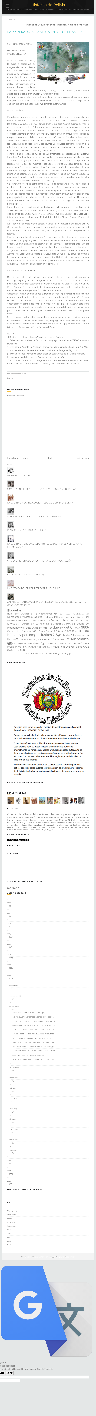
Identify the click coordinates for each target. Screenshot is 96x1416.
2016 (10, 1181)
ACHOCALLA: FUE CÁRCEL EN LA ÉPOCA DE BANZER (34, 516)
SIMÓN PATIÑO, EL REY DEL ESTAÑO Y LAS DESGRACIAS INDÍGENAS (41, 489)
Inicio (50, 458)
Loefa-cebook (70, 1257)
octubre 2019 (15, 1006)
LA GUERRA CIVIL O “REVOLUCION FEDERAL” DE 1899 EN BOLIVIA (40, 503)
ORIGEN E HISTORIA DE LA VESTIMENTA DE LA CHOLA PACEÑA (39, 561)
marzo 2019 (14, 1129)
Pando (63, 643)
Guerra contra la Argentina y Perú (53, 624)
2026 (10, 903)
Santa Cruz (82, 646)
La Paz (11, 820)
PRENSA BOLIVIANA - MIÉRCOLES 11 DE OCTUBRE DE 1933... (34, 1047)
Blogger (67, 653)
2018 (10, 1160)
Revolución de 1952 (60, 647)
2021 (10, 954)
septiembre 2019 (16, 1067)
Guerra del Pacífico (19, 631)
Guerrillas (77, 631)
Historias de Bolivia (48, 5)
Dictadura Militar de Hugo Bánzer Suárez (64, 617)
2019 (10, 975)
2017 (10, 1171)
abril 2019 (13, 1119)
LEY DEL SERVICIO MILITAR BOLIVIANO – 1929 (29, 1013)
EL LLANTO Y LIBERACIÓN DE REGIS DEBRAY (29, 1055)
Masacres (58, 639)
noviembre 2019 (16, 996)
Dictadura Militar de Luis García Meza (26, 620)
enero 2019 (14, 1150)
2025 (10, 913)
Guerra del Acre (39, 628)
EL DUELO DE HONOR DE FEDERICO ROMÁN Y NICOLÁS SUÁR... (35, 1021)
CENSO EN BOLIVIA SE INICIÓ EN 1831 (26, 574)
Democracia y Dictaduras (22, 616)
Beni (9, 613)
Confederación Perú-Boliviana (72, 614)
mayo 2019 (14, 1109)
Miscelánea (80, 639)
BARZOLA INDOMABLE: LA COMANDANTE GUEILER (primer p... (35, 1042)
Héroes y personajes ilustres (29, 635)
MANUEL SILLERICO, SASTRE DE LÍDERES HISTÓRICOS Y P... (34, 1017)
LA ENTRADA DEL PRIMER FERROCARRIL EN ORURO (33, 588)
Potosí (78, 643)
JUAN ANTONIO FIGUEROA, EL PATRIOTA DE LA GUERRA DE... (35, 1025)
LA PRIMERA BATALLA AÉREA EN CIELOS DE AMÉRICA (32, 1038)
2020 (10, 965)
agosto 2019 (14, 1078)
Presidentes (14, 646)
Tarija (16, 650)
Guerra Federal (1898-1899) (52, 631)
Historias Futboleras (71, 635)
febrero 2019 (14, 1140)
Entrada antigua (81, 458)
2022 (10, 944)
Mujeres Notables (28, 643)
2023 (10, 934)
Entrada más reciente (17, 458)
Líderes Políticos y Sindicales (33, 639)
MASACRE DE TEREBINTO (20, 475)
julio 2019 (13, 1088)
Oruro (50, 643)
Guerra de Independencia (50, 817)
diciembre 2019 (15, 985)
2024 (10, 923)
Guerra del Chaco (20, 374)
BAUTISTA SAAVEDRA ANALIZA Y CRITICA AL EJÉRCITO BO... (34, 1059)
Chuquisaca (26, 614)
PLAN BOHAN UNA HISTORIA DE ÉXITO (27, 530)
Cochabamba (45, 614)
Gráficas (25, 624)
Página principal (12, 1211)
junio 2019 (14, 1098)
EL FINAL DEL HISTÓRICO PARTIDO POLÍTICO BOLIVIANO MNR (35, 1030)
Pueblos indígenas (37, 647)
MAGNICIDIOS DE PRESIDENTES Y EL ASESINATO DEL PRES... (34, 1034)
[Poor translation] (9, 1373)
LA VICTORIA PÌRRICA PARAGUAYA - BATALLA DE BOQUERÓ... (35, 1051)
